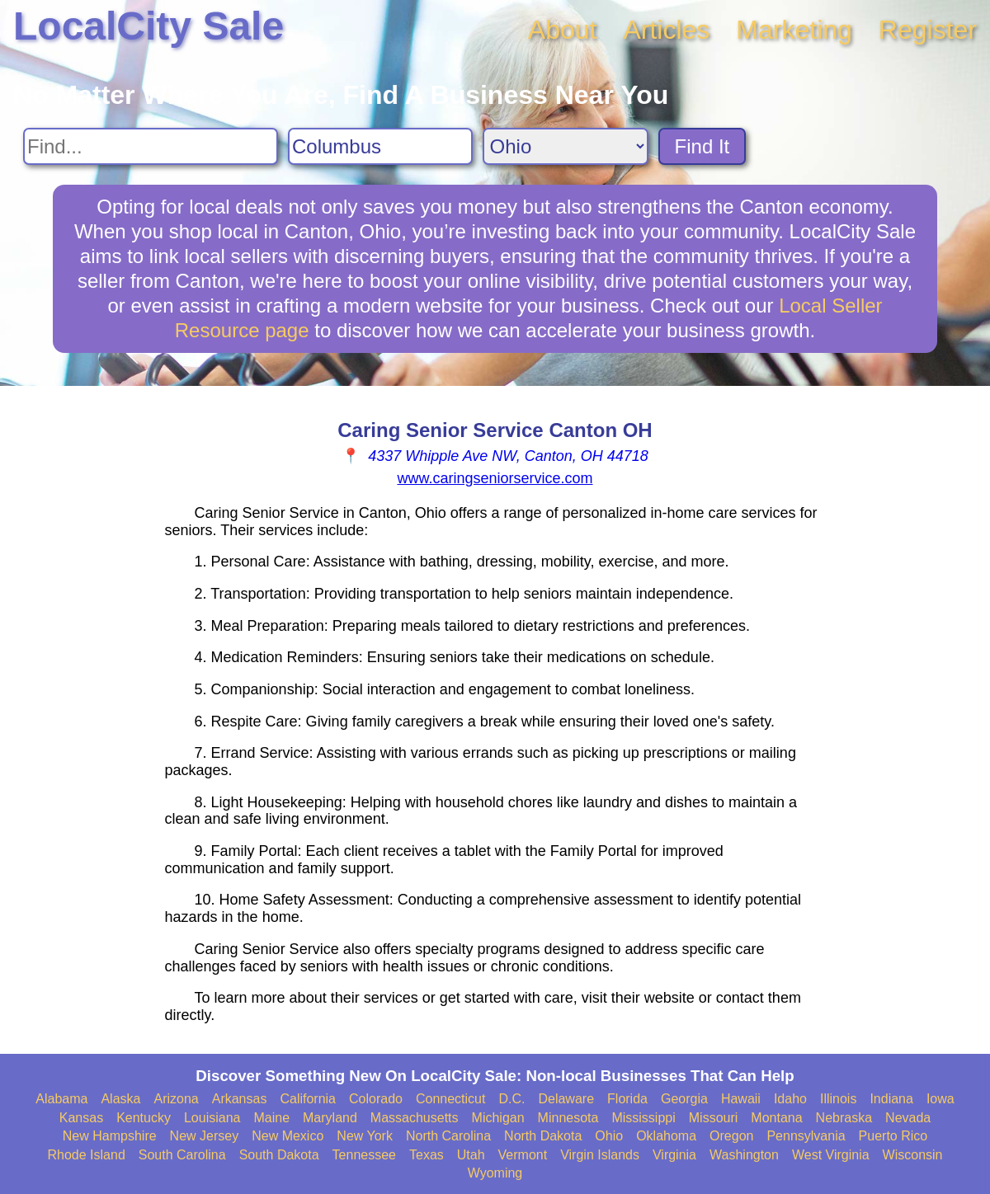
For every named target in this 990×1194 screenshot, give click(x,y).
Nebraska (844, 1118)
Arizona (175, 1099)
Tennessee (364, 1155)
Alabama (61, 1099)
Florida (627, 1099)
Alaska (120, 1099)
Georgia (684, 1099)
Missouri (713, 1118)
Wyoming (495, 1173)
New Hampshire (110, 1136)
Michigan (498, 1118)
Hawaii (741, 1099)
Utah (471, 1155)
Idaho (790, 1099)
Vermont (523, 1155)
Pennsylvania (805, 1136)
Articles (666, 30)
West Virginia (831, 1155)
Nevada (908, 1118)
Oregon (731, 1136)
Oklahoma (666, 1136)
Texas (426, 1155)
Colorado (376, 1099)
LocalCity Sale (148, 26)
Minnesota (568, 1118)
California (308, 1099)
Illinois (838, 1099)
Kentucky (143, 1118)
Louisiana (212, 1118)
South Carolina (182, 1155)
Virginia (674, 1155)
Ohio (609, 1136)
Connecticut (451, 1099)
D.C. (511, 1099)
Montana (776, 1118)
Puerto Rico (893, 1136)
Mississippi (643, 1118)
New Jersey (204, 1136)
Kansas (81, 1118)
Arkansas (239, 1099)
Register (928, 30)
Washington (744, 1155)
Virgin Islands (599, 1155)
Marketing (794, 30)
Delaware (566, 1099)
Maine (271, 1118)
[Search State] (565, 146)
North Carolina (448, 1136)
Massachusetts (414, 1118)
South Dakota (279, 1155)
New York (365, 1136)
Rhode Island (86, 1155)
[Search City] (380, 146)
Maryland (330, 1118)
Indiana (891, 1099)
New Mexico (287, 1136)
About (562, 30)
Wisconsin (913, 1155)
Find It (702, 146)
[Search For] (150, 146)
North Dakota (543, 1136)
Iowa (940, 1099)
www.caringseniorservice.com (494, 478)
